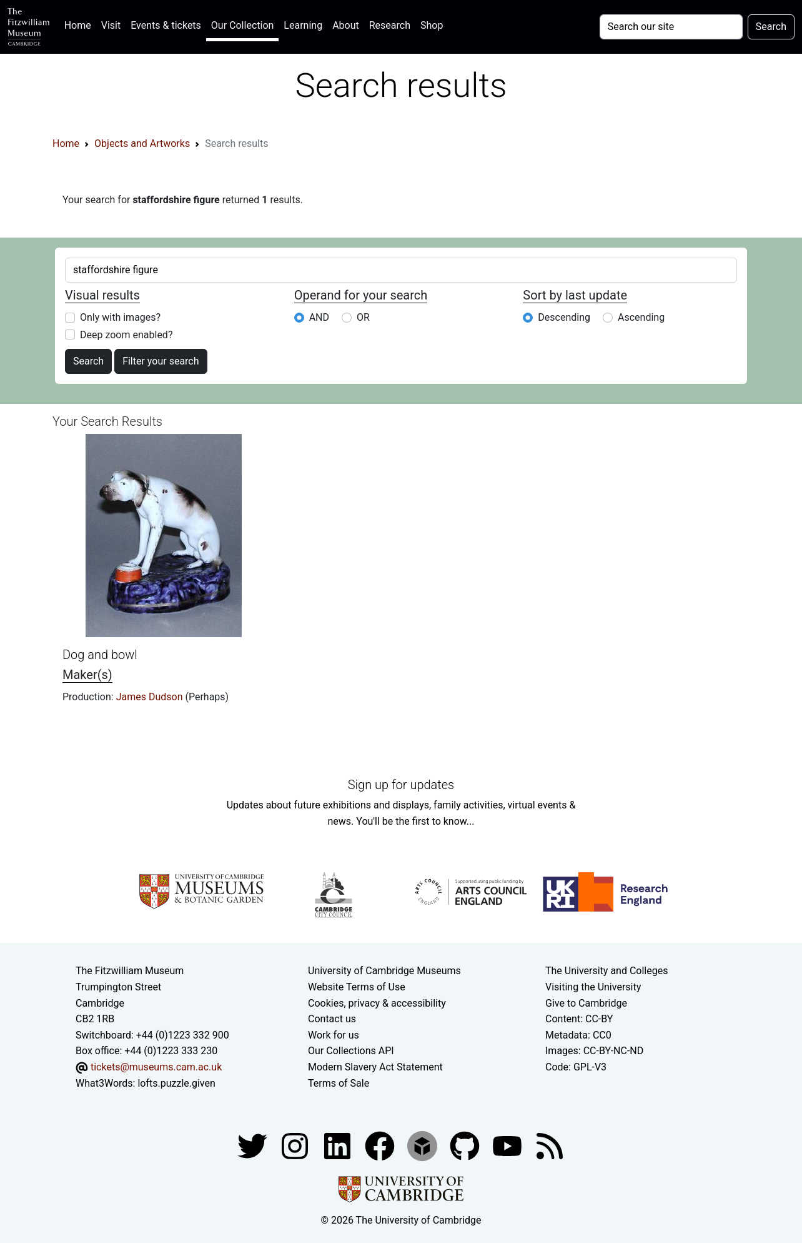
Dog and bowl (99, 654)
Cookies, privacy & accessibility (377, 1003)
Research (389, 25)
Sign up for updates (401, 784)
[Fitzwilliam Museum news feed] (550, 1145)
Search (88, 361)
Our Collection (242, 25)
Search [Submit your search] (771, 27)
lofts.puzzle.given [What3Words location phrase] (176, 1083)
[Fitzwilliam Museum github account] (466, 1145)
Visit (111, 25)
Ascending (641, 317)
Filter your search (160, 361)
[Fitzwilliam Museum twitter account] (253, 1145)
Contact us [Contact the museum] (332, 1019)
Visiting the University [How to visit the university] (593, 987)
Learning (303, 25)
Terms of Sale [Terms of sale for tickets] (338, 1083)
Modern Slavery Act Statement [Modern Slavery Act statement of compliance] (375, 1067)
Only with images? (120, 317)
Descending (564, 317)
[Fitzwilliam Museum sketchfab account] (423, 1145)
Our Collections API (351, 1051)
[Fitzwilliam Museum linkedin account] (381, 1145)
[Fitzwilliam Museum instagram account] (296, 1145)
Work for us (333, 1035)
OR (363, 317)
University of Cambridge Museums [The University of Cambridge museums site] (384, 971)
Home (80, 24)
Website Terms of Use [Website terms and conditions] (356, 987)
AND (319, 317)
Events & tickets (166, 25)
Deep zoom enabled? (126, 335)
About (345, 25)
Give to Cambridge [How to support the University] (586, 1003)
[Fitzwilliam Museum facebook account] (338, 1145)
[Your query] (671, 26)
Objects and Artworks (142, 143)
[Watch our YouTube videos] (508, 1145)
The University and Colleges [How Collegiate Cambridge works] (606, 971)
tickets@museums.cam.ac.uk (156, 1067)
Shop (431, 25)
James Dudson (151, 697)
